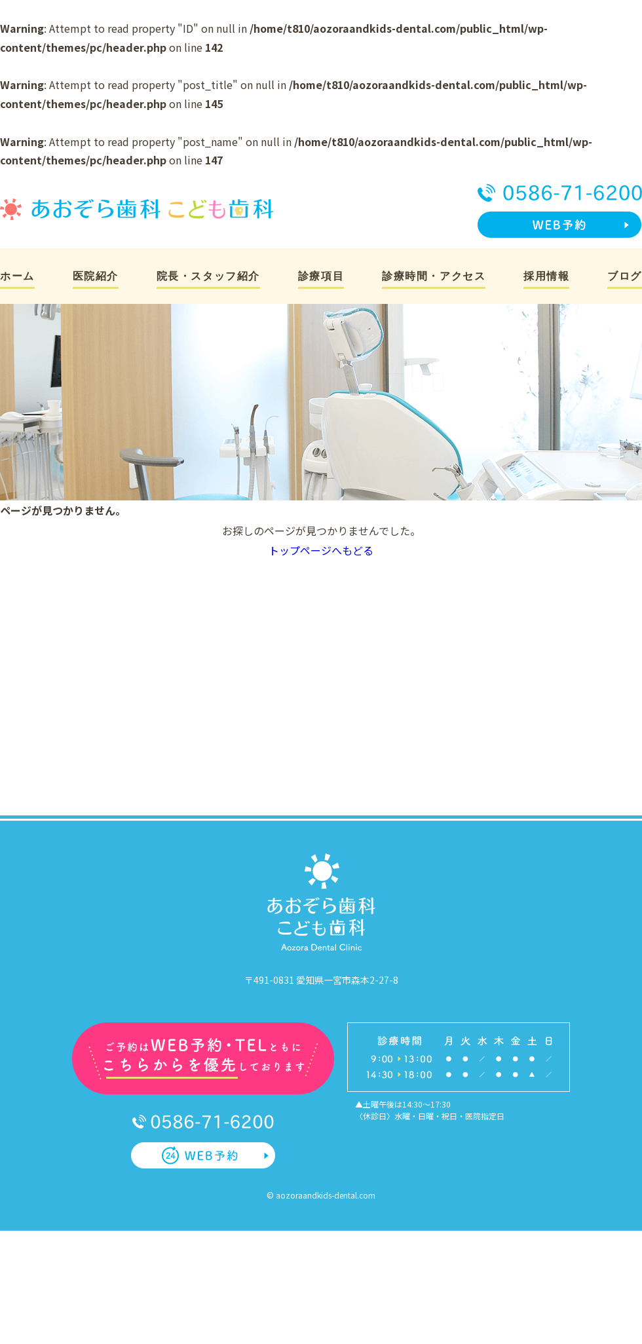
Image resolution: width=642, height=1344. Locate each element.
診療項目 (321, 276)
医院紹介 (96, 276)
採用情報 (546, 276)
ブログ (624, 276)
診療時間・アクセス (433, 276)
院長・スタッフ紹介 (208, 276)
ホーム (17, 276)
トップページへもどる (321, 550)
